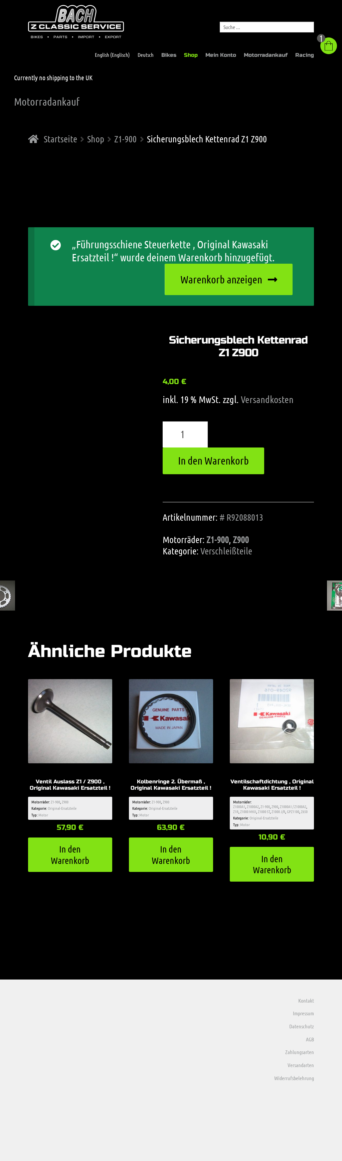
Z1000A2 (253, 806)
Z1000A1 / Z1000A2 (293, 806)
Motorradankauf (266, 55)
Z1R (235, 811)
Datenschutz (301, 1026)
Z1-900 (125, 138)
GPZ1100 (293, 811)
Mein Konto (220, 55)
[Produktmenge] (185, 434)
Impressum (303, 1013)
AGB (310, 1039)
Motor (43, 814)
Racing (304, 55)
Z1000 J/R (278, 811)
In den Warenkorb (213, 460)
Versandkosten (267, 399)
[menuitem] (109, 54)
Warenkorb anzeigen (221, 279)
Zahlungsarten (299, 1052)
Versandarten (301, 1065)
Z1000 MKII (248, 811)
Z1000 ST (264, 811)
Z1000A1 (239, 806)
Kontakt (306, 1000)
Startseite (60, 138)
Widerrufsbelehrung (294, 1078)
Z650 (304, 811)
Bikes (168, 55)
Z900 (241, 539)
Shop (191, 55)
